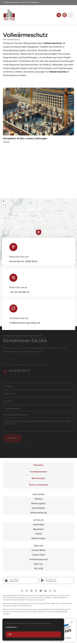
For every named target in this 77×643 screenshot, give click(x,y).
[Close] (71, 622)
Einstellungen (11, 627)
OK (10, 634)
